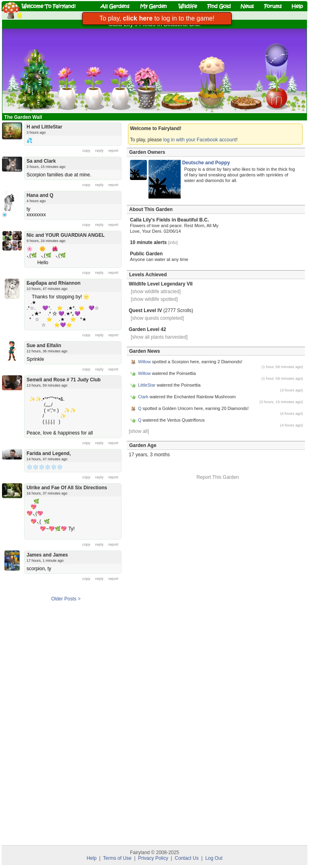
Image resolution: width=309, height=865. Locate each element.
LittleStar (146, 385)
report (113, 150)
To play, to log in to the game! (156, 18)
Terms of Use (117, 858)
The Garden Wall (24, 117)
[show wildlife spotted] (154, 299)
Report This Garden (217, 477)
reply (99, 150)
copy (86, 150)
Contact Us (186, 858)
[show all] (139, 431)
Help (92, 858)
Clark (143, 396)
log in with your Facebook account (199, 140)
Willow (144, 361)
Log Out (213, 858)
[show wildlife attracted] (156, 291)
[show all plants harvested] (159, 337)
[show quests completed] (157, 318)
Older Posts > (65, 599)
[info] (173, 242)
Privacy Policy (153, 858)
